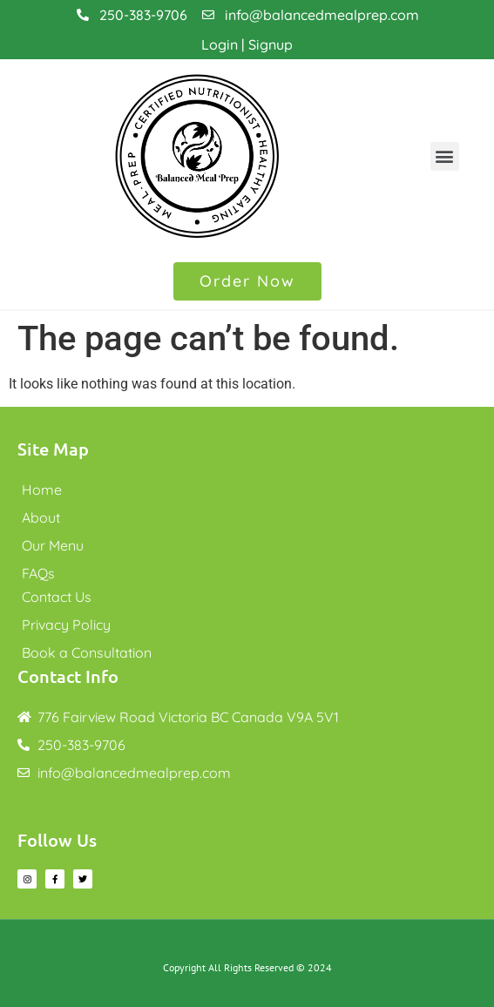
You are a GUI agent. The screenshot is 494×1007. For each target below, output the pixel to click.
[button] (444, 156)
